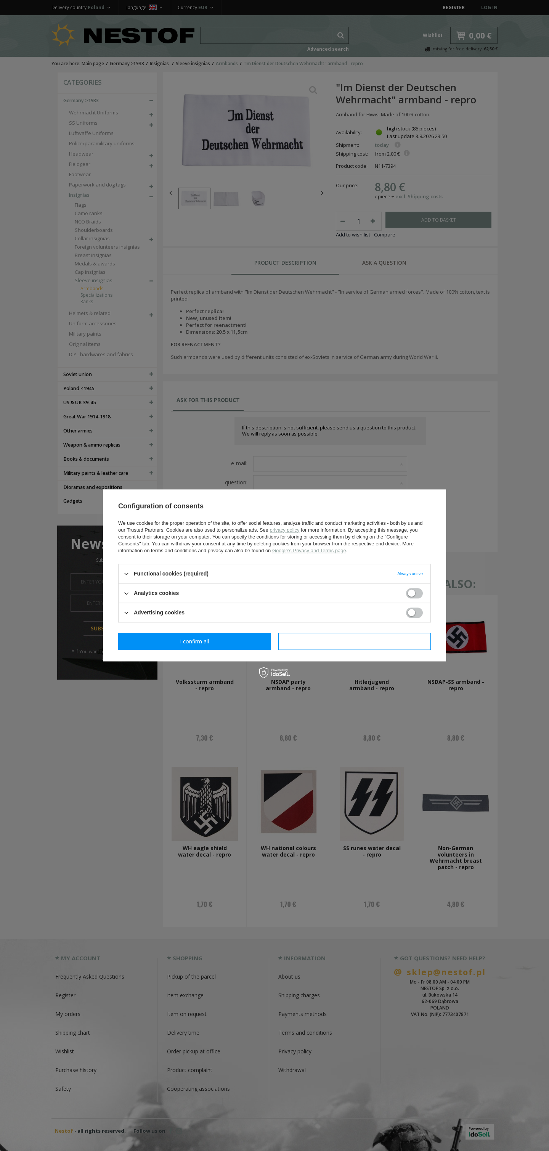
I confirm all (354, 641)
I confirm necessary (194, 641)
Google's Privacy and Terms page (309, 550)
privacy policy (284, 530)
